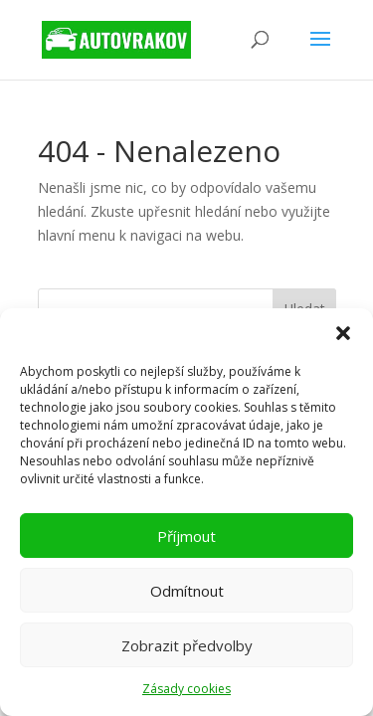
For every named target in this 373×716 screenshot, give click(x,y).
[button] (343, 333)
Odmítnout (187, 591)
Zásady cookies (186, 688)
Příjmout (186, 536)
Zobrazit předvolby (187, 645)
